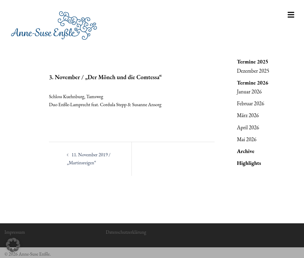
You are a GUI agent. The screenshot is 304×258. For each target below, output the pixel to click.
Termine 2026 (252, 82)
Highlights (249, 163)
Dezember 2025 (253, 70)
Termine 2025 (252, 61)
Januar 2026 (249, 91)
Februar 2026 (250, 103)
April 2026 (248, 127)
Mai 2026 (246, 139)
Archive (245, 151)
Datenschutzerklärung (126, 232)
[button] (13, 245)
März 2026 (248, 115)
